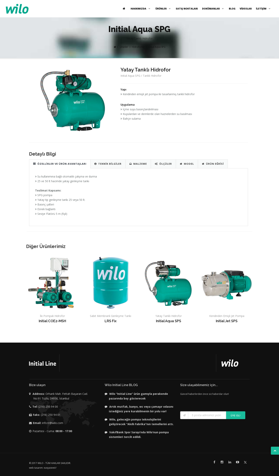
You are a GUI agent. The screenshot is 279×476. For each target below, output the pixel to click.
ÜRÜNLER (163, 8)
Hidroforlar (138, 47)
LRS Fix (110, 321)
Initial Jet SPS (227, 321)
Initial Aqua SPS (168, 321)
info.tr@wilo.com (52, 423)
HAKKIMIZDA (141, 8)
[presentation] (203, 402)
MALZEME (138, 163)
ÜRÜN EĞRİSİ (213, 163)
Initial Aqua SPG (156, 47)
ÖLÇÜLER (163, 163)
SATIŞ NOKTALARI (187, 8)
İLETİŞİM (263, 8)
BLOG (232, 8)
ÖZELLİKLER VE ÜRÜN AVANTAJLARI (59, 163)
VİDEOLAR (246, 8)
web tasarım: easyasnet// (42, 467)
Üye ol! (235, 415)
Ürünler (124, 47)
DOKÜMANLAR (213, 8)
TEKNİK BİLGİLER (107, 163)
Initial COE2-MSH (52, 321)
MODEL (187, 163)
